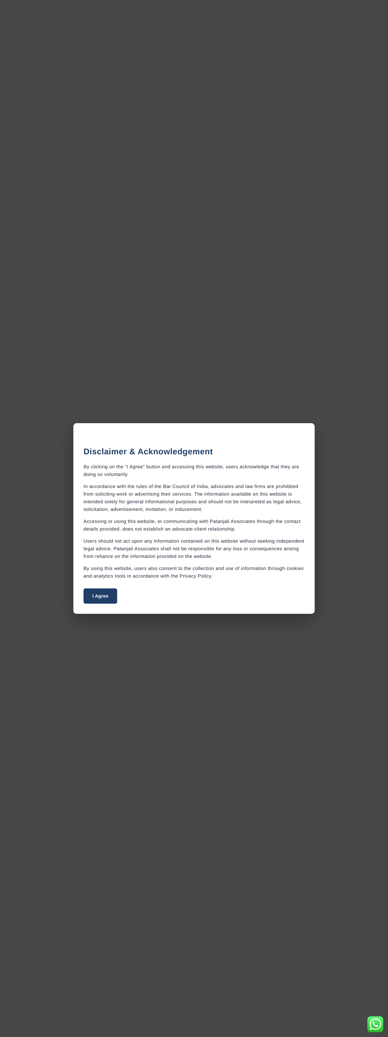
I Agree (100, 596)
